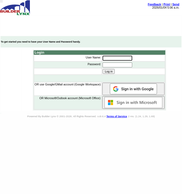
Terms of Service (116, 116)
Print (166, 4)
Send (175, 4)
